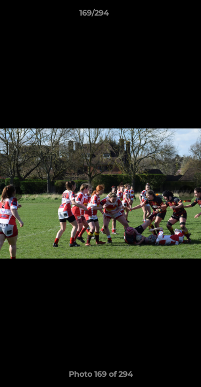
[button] (162, 15)
